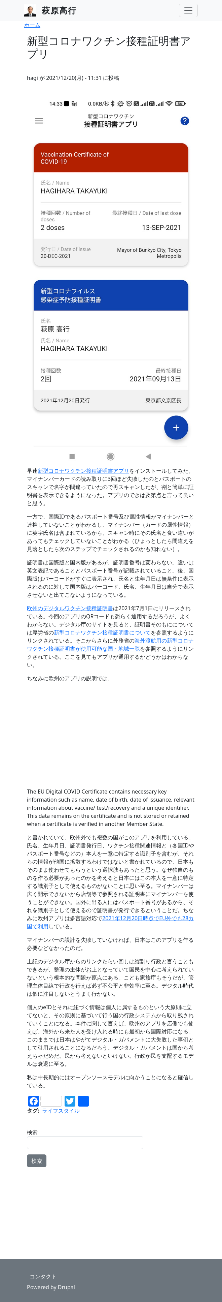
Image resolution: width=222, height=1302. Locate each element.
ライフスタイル (61, 1110)
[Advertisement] (111, 735)
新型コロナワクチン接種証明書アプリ (83, 470)
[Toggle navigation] (188, 10)
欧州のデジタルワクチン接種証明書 (70, 608)
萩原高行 (59, 10)
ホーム (32, 25)
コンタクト (43, 1276)
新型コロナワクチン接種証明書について (102, 632)
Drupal (66, 1287)
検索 (32, 1132)
